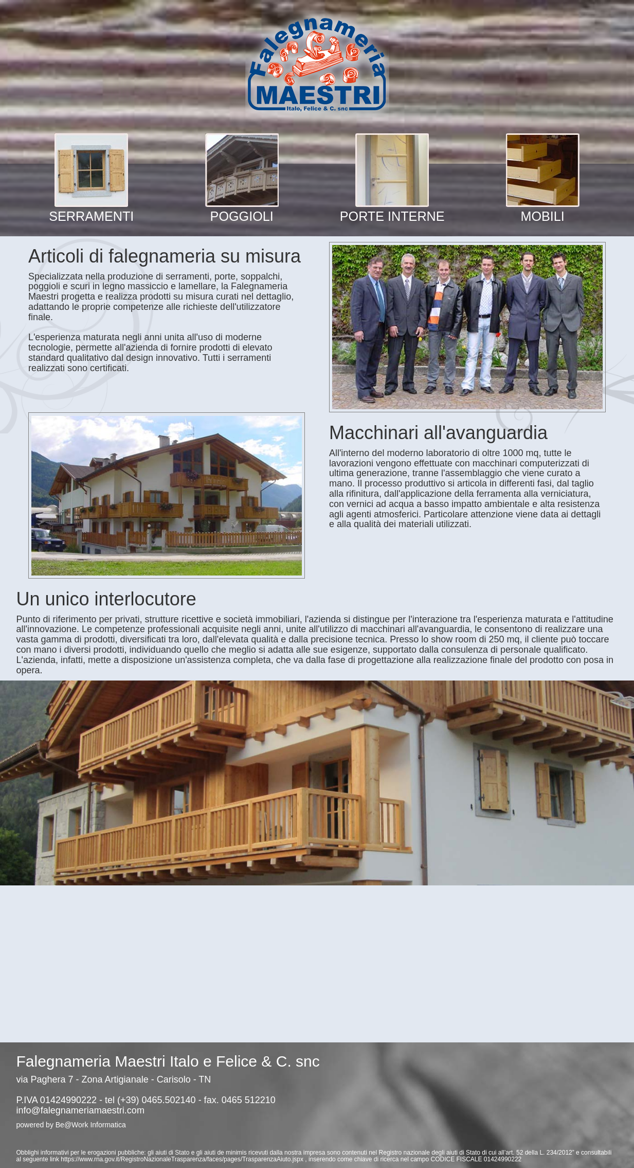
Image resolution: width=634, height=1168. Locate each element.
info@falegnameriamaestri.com (80, 1110)
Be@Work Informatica (91, 1125)
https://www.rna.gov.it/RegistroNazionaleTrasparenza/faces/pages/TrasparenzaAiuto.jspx (183, 1159)
